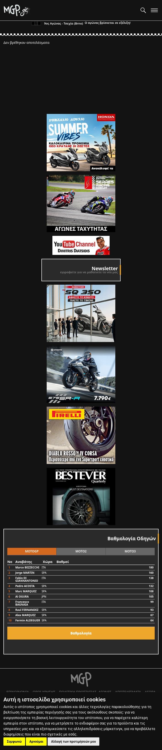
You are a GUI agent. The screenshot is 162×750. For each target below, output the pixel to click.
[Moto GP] (70, 10)
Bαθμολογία (81, 633)
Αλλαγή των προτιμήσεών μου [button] (73, 741)
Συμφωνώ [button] (14, 741)
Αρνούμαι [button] (36, 741)
